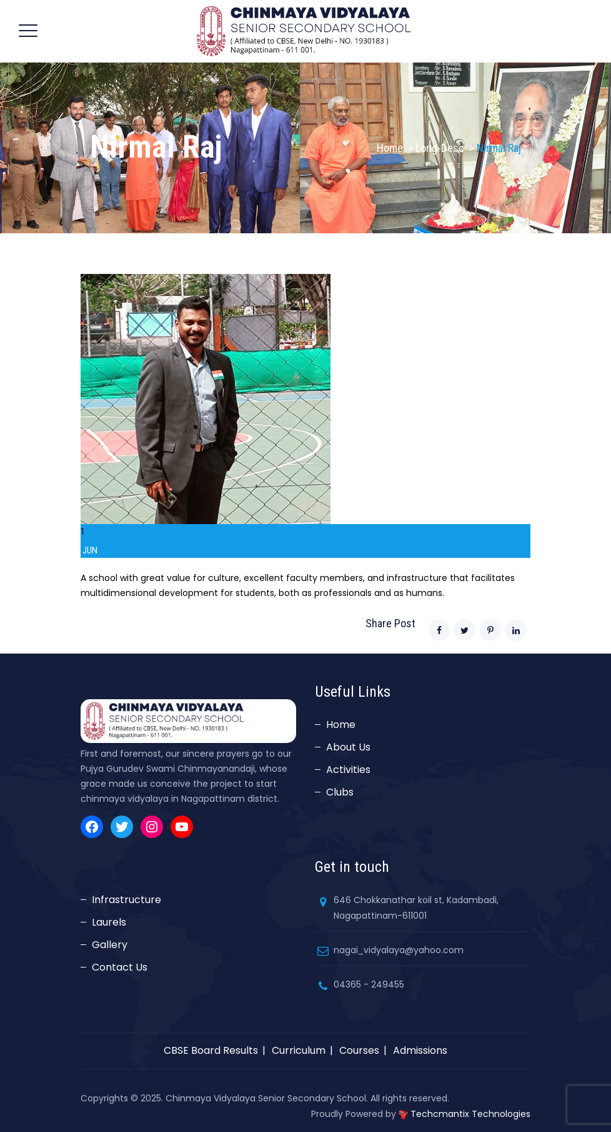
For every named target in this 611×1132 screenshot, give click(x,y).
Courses (359, 1050)
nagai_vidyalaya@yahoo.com (399, 950)
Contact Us (119, 967)
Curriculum (298, 1050)
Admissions (420, 1050)
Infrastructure (126, 899)
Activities (348, 769)
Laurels (109, 922)
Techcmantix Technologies (470, 1114)
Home (390, 147)
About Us (348, 747)
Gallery (109, 944)
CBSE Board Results (211, 1050)
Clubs (340, 792)
